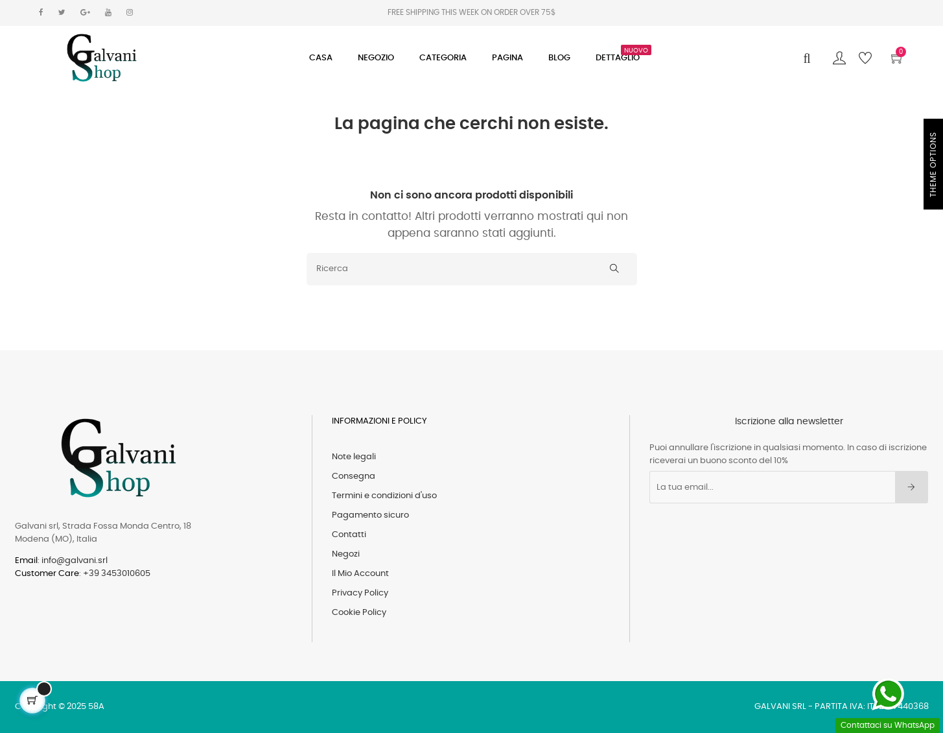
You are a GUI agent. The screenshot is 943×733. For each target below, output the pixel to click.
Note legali (354, 457)
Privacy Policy (360, 593)
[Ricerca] (471, 269)
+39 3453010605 (116, 574)
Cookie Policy (359, 612)
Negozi (346, 554)
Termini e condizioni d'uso (384, 496)
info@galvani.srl (74, 561)
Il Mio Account (360, 574)
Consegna (353, 476)
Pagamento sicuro (370, 515)
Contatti (349, 535)
